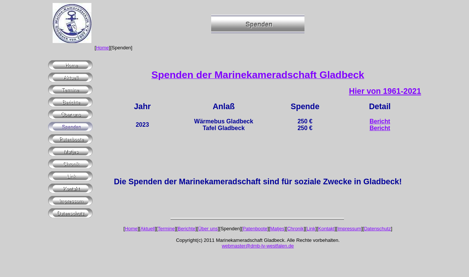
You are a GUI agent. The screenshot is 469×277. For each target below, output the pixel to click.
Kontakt (326, 228)
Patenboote (255, 228)
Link (310, 228)
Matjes (277, 228)
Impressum (349, 228)
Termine (166, 228)
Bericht (379, 121)
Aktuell (147, 228)
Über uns (208, 228)
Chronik (295, 228)
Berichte (187, 228)
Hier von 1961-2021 (385, 91)
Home (102, 47)
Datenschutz (377, 228)
